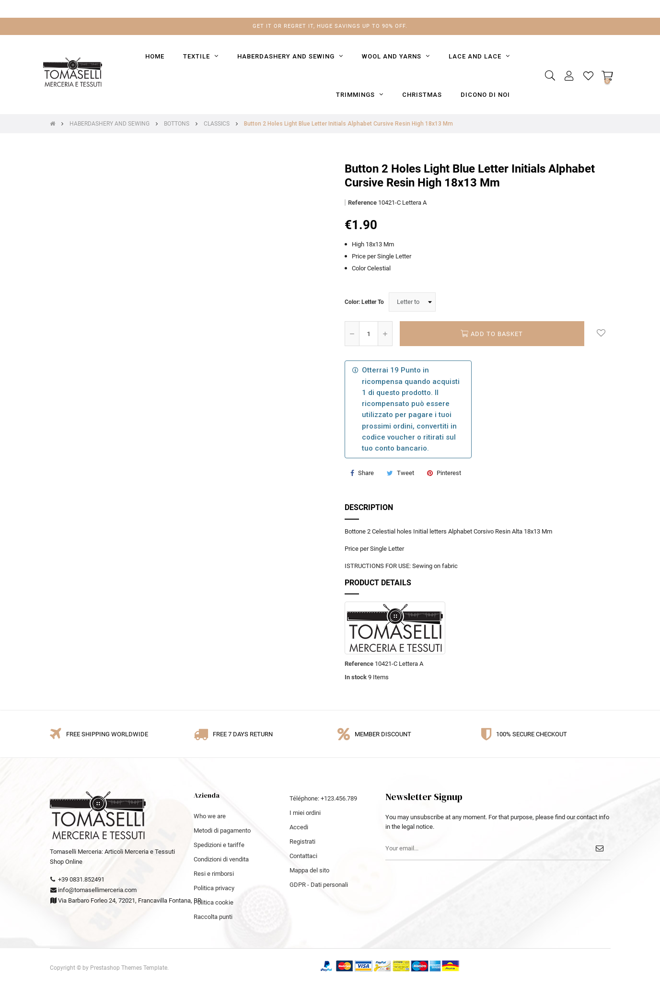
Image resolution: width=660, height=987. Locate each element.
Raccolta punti (213, 916)
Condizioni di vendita (221, 859)
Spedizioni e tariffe (219, 844)
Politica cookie (213, 902)
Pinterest (449, 472)
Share (366, 472)
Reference (362, 202)
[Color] (412, 302)
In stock (356, 677)
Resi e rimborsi (214, 873)
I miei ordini (305, 812)
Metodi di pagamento (222, 830)
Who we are (210, 816)
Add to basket (492, 333)
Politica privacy (214, 888)
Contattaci (303, 855)
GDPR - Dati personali (318, 884)
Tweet (405, 472)
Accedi (298, 827)
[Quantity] (368, 334)
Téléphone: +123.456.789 (323, 798)
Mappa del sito (309, 870)
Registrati (302, 841)
